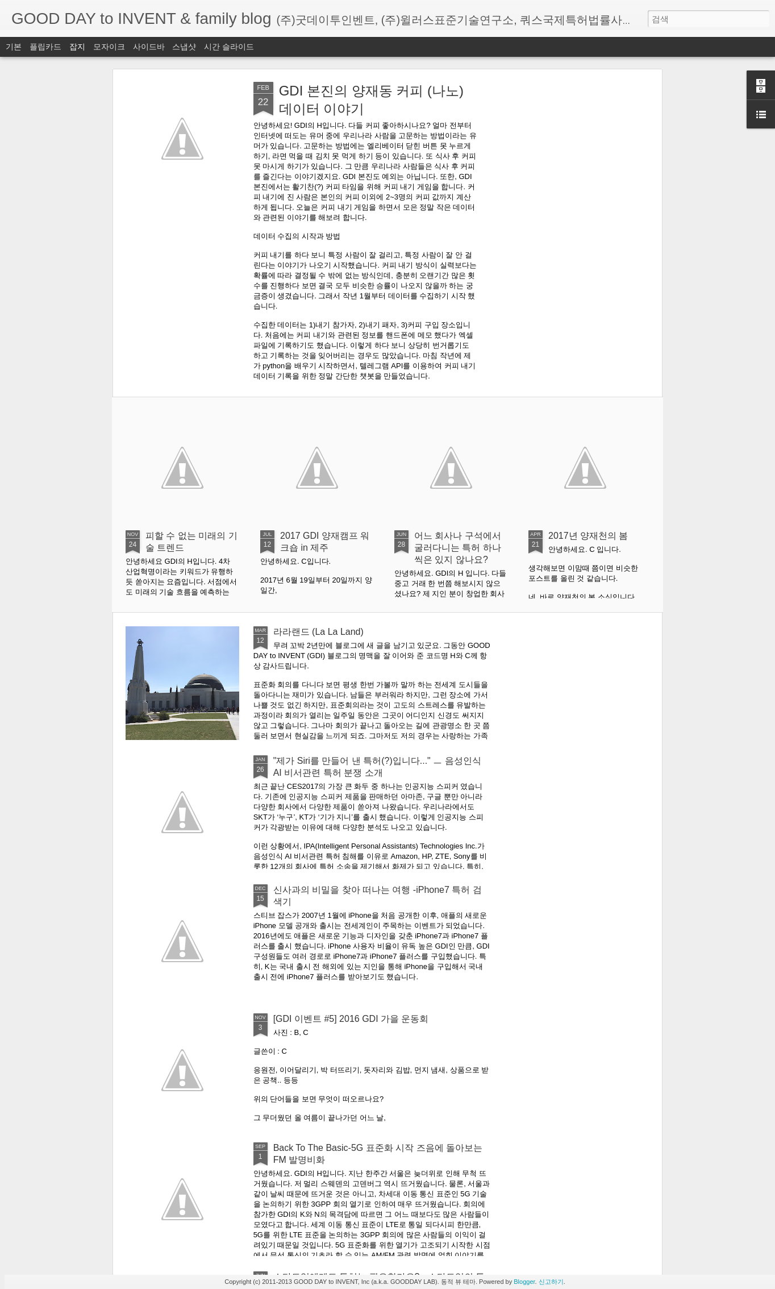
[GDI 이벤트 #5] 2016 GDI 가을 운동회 (351, 1019)
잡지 (77, 46)
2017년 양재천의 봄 (588, 535)
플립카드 (45, 46)
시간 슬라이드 (229, 46)
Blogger (524, 1281)
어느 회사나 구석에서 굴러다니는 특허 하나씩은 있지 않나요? (457, 547)
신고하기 (551, 1281)
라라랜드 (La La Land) (318, 632)
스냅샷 (184, 46)
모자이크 (109, 46)
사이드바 (149, 46)
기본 (14, 46)
